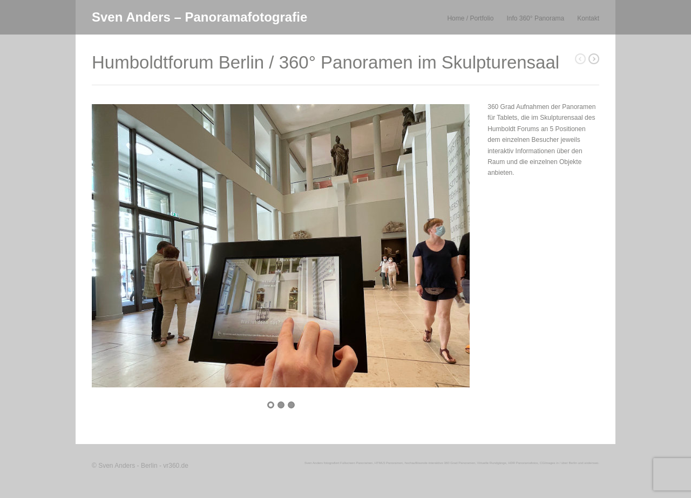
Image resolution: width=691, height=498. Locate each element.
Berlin (573, 463)
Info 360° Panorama (535, 18)
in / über (562, 463)
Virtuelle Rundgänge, (492, 463)
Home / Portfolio (470, 18)
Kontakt (588, 18)
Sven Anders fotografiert (321, 463)
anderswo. (591, 463)
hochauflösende (415, 463)
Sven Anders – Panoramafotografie (199, 17)
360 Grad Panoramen (460, 463)
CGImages (547, 463)
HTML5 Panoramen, (389, 463)
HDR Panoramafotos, (523, 463)
